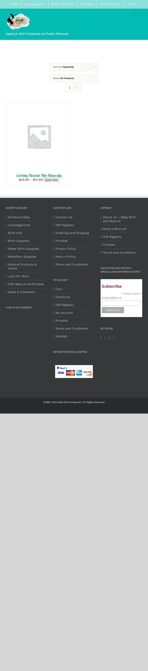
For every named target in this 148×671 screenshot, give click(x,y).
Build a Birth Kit (115, 229)
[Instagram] (105, 337)
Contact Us (64, 217)
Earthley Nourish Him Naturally (39, 175)
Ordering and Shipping (72, 233)
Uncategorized (19, 225)
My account (64, 313)
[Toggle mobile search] (136, 15)
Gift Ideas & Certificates (26, 284)
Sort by (63, 67)
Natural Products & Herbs (22, 266)
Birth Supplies (18, 241)
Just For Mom (18, 276)
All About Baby (19, 217)
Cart (59, 289)
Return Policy (66, 256)
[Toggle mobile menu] (141, 15)
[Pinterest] (109, 337)
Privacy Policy (66, 249)
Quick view (51, 179)
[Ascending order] (94, 67)
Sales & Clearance (21, 292)
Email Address (111, 298)
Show (63, 78)
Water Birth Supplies (23, 249)
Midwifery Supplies (22, 256)
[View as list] (77, 88)
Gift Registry (65, 225)
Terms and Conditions (72, 264)
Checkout (63, 297)
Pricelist (62, 241)
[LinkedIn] (113, 337)
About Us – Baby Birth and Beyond (119, 219)
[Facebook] (101, 337)
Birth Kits (15, 233)
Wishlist (61, 336)
